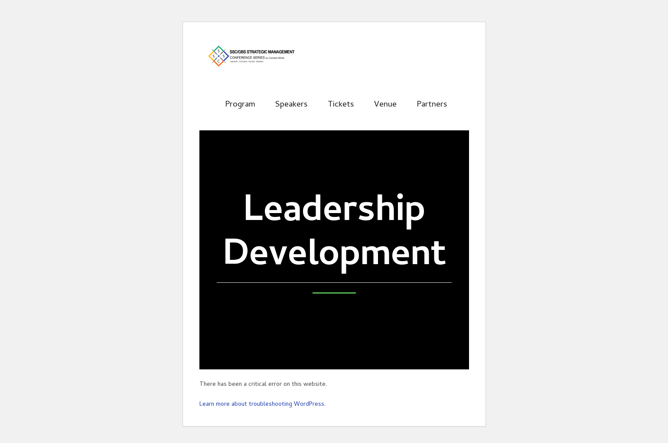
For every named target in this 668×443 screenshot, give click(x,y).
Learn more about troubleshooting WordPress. (262, 405)
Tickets (341, 105)
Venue (385, 105)
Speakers (291, 105)
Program (240, 105)
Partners (432, 105)
